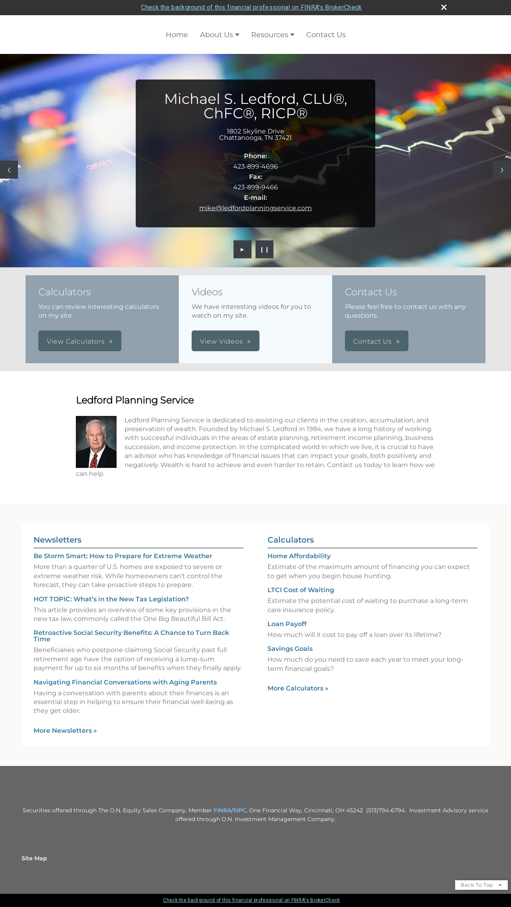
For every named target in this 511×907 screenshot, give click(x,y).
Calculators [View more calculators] (290, 540)
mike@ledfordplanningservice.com (255, 208)
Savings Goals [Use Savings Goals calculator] (290, 648)
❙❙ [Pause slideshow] (264, 249)
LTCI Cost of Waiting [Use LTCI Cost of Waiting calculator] (300, 590)
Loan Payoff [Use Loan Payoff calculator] (287, 624)
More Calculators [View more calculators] (298, 688)
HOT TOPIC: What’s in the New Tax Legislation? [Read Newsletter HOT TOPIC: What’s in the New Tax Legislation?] (111, 599)
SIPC (239, 810)
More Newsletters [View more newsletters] (65, 730)
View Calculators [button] (76, 341)
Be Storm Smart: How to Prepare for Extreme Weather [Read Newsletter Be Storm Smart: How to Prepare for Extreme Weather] (123, 556)
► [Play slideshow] (243, 249)
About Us (216, 34)
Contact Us (326, 34)
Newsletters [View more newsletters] (57, 540)
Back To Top (481, 885)
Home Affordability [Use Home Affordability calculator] (299, 556)
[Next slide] (502, 170)
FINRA (222, 810)
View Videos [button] (221, 341)
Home (177, 34)
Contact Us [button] (372, 341)
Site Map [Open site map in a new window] (34, 858)
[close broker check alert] (444, 7)
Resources (269, 34)
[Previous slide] (9, 170)
